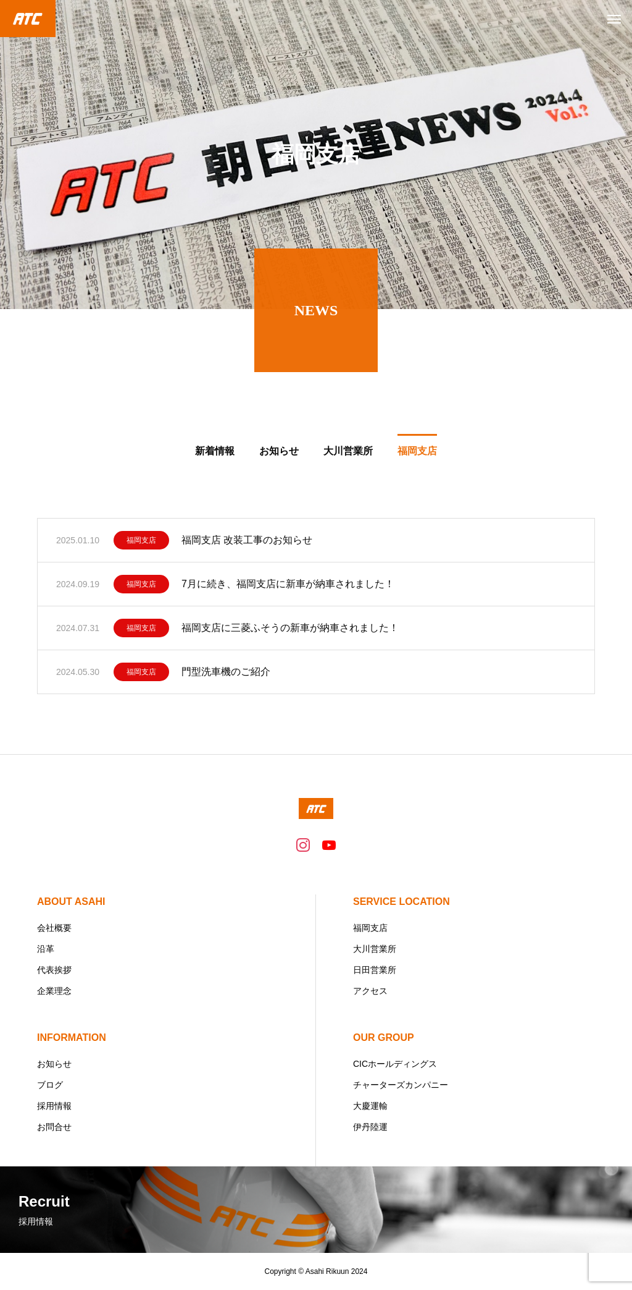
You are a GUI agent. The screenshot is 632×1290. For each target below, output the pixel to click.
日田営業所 (374, 970)
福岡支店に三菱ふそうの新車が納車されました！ (290, 631)
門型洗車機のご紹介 (225, 674)
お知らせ (54, 1064)
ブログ (50, 1085)
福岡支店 (141, 543)
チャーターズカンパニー (400, 1085)
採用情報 (54, 1106)
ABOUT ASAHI (71, 901)
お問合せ (54, 1127)
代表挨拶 (54, 970)
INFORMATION (71, 1037)
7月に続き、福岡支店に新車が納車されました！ (287, 587)
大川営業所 (374, 949)
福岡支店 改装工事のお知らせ (246, 543)
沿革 (45, 949)
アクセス (370, 991)
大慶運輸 (370, 1106)
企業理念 (54, 991)
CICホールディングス (395, 1064)
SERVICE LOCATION (401, 901)
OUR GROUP (383, 1037)
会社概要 (54, 928)
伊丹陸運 (370, 1127)
